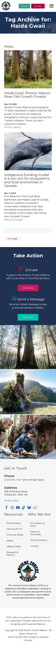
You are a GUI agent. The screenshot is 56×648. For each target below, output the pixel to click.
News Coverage (13, 219)
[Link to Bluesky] (29, 508)
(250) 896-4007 (13, 479)
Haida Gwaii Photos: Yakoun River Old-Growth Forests (27, 95)
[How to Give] (28, 288)
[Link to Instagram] (12, 507)
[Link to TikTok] (23, 507)
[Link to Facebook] (6, 507)
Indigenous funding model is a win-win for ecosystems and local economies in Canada (27, 180)
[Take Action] (28, 317)
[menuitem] (24, 13)
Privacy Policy (11, 500)
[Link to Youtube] (18, 507)
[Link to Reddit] (35, 507)
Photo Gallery (12, 127)
